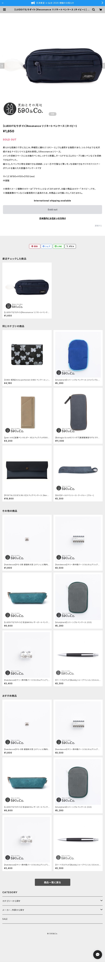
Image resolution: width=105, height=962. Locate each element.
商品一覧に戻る (52, 882)
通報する (98, 226)
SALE (5, 919)
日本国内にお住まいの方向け (52, 218)
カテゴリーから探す (11, 901)
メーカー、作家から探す (13, 910)
